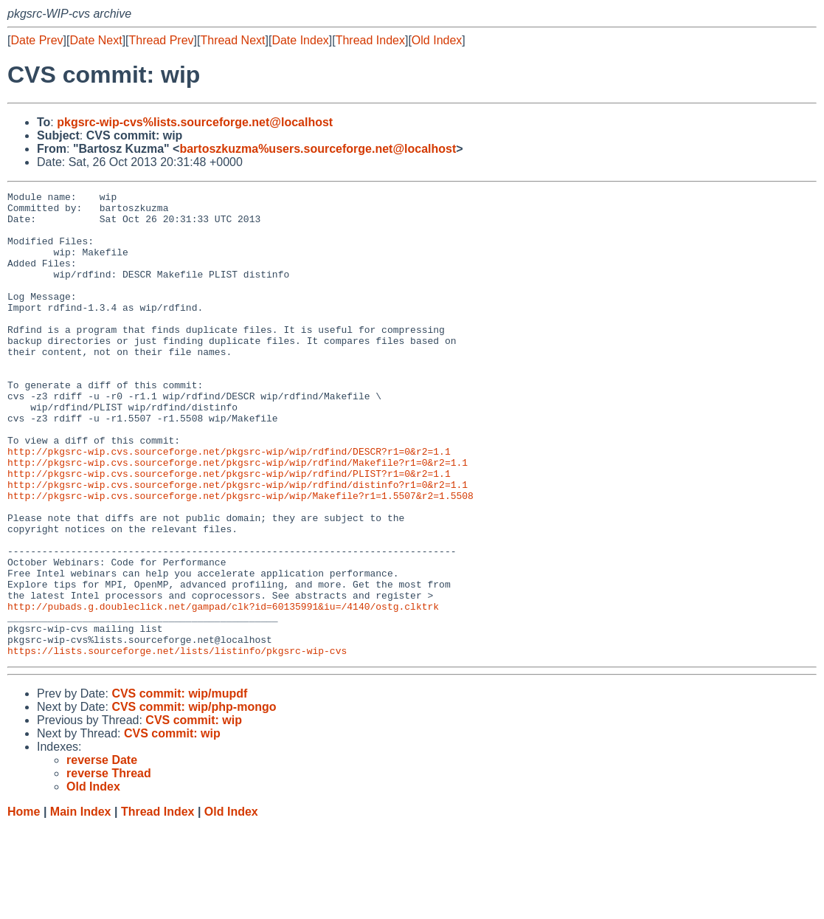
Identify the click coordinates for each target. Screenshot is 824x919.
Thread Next (232, 40)
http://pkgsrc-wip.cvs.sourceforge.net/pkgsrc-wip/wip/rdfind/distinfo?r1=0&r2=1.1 (237, 544)
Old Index (437, 40)
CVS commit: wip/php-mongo (193, 800)
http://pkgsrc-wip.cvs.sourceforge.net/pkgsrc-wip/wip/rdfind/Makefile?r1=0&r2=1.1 (237, 517)
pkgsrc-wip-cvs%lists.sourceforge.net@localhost (195, 122)
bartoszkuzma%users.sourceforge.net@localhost (317, 148)
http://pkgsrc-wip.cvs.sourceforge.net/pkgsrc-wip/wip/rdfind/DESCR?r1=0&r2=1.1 (229, 504)
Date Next (95, 40)
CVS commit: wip (193, 813)
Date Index (299, 40)
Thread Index (370, 40)
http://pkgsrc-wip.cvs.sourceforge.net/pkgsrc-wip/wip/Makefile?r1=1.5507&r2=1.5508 (240, 557)
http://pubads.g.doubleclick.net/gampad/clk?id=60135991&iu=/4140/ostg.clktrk (223, 690)
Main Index (80, 904)
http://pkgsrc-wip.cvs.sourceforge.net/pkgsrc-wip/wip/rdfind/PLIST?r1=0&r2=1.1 (229, 530)
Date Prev (36, 40)
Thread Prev (161, 40)
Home (23, 904)
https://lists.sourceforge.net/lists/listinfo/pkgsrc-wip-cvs (177, 743)
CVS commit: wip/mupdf (179, 786)
